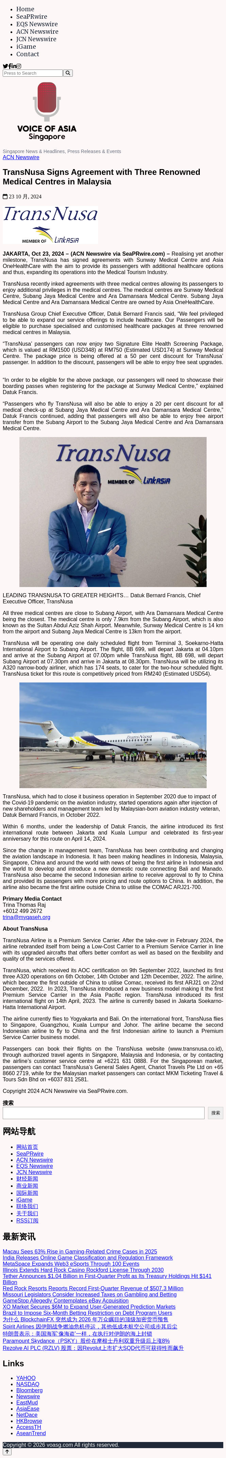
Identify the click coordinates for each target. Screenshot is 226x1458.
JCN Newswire (36, 39)
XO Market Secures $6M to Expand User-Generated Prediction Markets (89, 1307)
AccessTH (28, 1427)
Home (25, 9)
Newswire (28, 1396)
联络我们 (27, 1206)
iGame (26, 46)
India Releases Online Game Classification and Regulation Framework (88, 1258)
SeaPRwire (31, 16)
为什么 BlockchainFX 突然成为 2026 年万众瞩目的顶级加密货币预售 (85, 1319)
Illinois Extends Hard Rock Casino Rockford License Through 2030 (83, 1270)
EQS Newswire (37, 24)
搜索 (8, 1103)
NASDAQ (27, 1384)
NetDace (26, 1415)
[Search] (68, 73)
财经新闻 (27, 1179)
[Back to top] (7, 1451)
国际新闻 (27, 1193)
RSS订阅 (27, 1220)
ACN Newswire (37, 31)
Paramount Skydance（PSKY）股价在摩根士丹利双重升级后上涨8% (86, 1341)
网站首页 (27, 1147)
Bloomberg (29, 1390)
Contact (27, 54)
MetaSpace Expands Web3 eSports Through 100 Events (71, 1264)
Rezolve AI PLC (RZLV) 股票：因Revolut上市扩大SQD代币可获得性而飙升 (93, 1348)
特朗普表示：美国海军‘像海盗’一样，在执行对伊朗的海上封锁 (77, 1334)
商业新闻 (27, 1186)
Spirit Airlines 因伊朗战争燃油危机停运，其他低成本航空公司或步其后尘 (90, 1326)
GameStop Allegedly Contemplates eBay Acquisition (66, 1301)
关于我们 (27, 1213)
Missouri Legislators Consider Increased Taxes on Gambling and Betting (90, 1294)
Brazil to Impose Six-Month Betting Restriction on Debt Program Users (87, 1313)
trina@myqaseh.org (26, 917)
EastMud (27, 1403)
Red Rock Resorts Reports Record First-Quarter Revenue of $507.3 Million (93, 1288)
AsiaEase (27, 1409)
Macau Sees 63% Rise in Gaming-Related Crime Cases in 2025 (80, 1251)
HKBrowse (29, 1421)
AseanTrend (31, 1433)
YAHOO (26, 1378)
